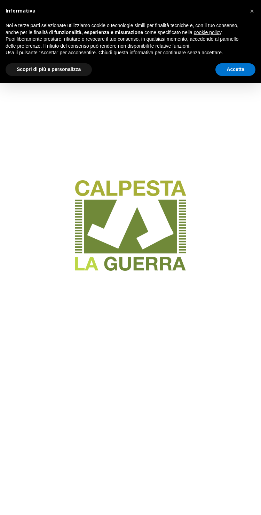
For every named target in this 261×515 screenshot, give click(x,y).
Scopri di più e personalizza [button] (49, 69)
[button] (252, 11)
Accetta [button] (235, 69)
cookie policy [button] (207, 32)
